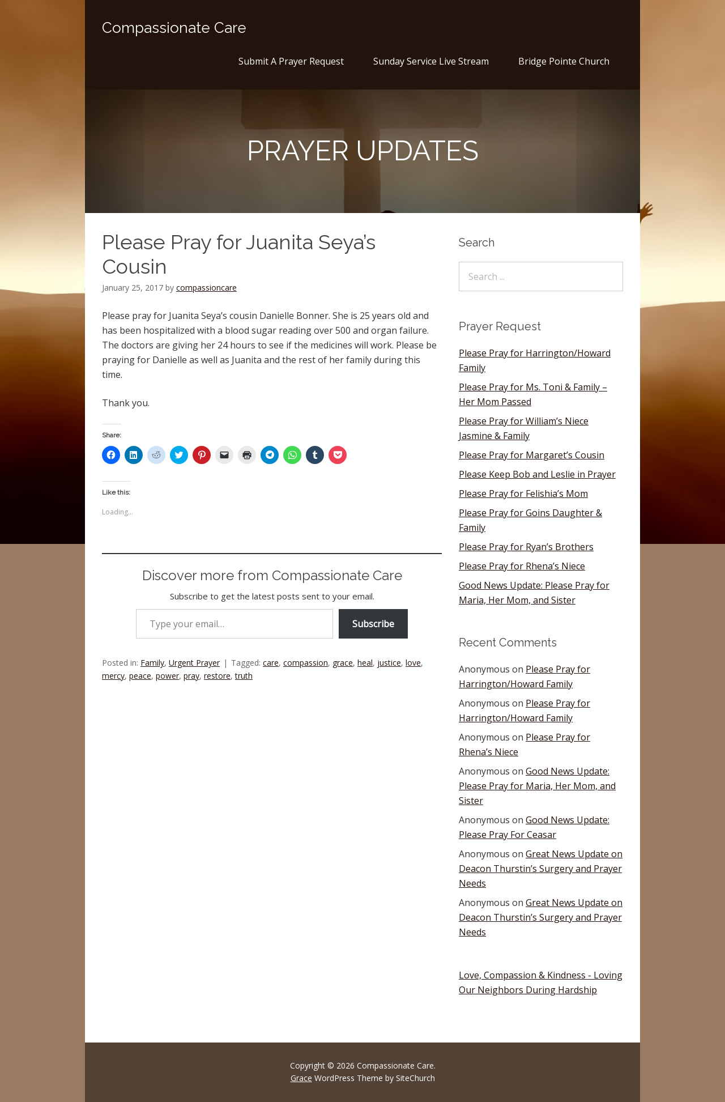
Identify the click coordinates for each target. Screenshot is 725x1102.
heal (365, 662)
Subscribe (373, 624)
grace (342, 662)
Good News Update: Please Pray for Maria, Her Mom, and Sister (537, 786)
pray (191, 675)
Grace (301, 1078)
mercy (113, 675)
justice (389, 662)
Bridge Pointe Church (563, 61)
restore (217, 675)
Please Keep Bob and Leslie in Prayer (537, 474)
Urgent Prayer (194, 662)
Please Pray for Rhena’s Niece (522, 566)
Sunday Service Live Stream (431, 61)
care (271, 662)
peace (140, 675)
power (167, 675)
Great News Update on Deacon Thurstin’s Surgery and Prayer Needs (540, 869)
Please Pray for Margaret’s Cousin (531, 455)
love (413, 662)
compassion (305, 662)
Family (152, 662)
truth (244, 675)
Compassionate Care (174, 27)
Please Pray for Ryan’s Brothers (526, 547)
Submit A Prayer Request (291, 61)
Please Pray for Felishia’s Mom (523, 493)
